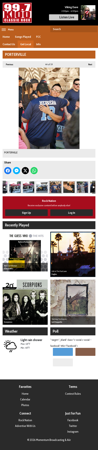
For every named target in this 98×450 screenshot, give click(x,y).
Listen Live (63, 17)
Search (94, 29)
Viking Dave (71, 7)
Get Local (25, 44)
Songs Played (23, 37)
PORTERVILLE (15, 187)
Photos (25, 405)
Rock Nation (25, 420)
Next (88, 63)
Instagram (72, 431)
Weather (11, 331)
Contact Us (9, 44)
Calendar (25, 399)
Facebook (72, 420)
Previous (8, 63)
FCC (38, 37)
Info (38, 44)
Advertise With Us (25, 426)
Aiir (69, 440)
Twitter (73, 426)
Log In (71, 213)
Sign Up (26, 213)
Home (6, 37)
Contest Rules (73, 394)
